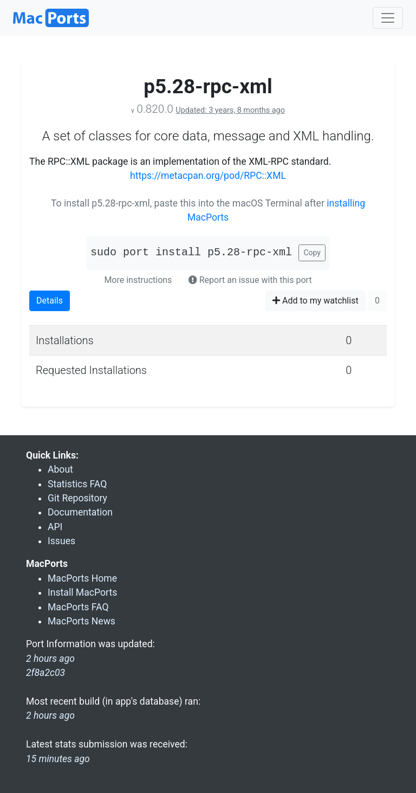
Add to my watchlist (315, 300)
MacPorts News (81, 621)
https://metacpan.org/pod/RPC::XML (208, 175)
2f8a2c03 (45, 672)
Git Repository (77, 498)
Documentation (80, 512)
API (55, 526)
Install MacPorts (82, 592)
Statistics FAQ (77, 484)
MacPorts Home (82, 578)
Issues (61, 541)
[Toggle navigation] (388, 18)
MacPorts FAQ (78, 607)
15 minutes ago (58, 758)
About (60, 469)
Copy (312, 252)
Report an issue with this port (250, 280)
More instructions (138, 280)
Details (49, 300)
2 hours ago (50, 715)
